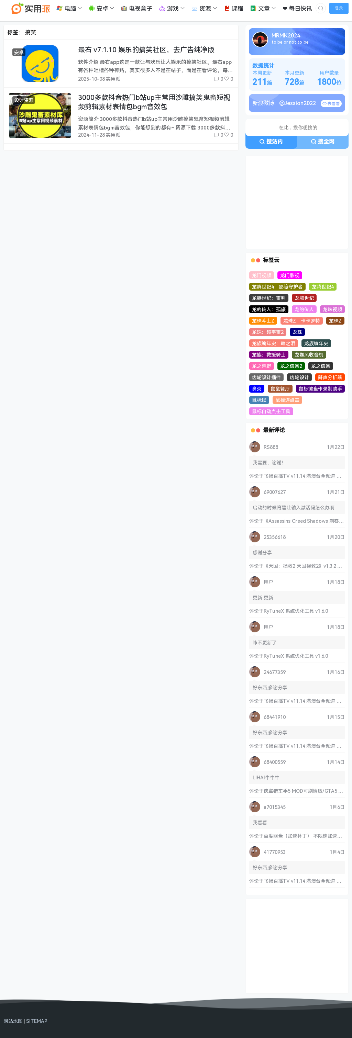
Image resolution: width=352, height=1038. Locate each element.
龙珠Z (335, 320)
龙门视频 (261, 275)
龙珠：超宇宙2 (268, 332)
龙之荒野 (261, 366)
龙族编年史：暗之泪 (273, 343)
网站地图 (13, 1021)
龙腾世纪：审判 (269, 298)
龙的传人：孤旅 (269, 309)
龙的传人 (304, 309)
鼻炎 (257, 388)
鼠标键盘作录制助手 (320, 388)
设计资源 (23, 100)
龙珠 (297, 332)
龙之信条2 (291, 366)
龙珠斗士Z (263, 320)
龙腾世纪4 (323, 286)
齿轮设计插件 (266, 377)
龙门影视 (289, 275)
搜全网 (322, 141)
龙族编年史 (316, 343)
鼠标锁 (259, 400)
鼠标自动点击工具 (271, 411)
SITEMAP (36, 1021)
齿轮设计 (299, 377)
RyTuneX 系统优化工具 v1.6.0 (296, 611)
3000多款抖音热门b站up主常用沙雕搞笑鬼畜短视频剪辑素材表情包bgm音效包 (154, 102)
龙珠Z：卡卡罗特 (301, 320)
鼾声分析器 (330, 377)
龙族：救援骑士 (269, 354)
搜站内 (271, 141)
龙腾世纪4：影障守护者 (277, 286)
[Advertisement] (297, 202)
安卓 (19, 52)
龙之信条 (320, 366)
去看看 (331, 103)
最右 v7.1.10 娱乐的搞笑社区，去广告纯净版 (146, 49)
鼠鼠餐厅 (280, 388)
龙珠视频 (332, 309)
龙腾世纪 (304, 298)
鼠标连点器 (287, 400)
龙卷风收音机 (309, 354)
